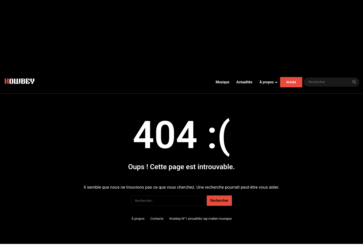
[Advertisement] (181, 35)
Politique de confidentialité (233, 247)
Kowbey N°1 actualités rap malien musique (200, 218)
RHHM (291, 82)
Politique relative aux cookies (132, 247)
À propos (266, 82)
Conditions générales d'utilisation (183, 247)
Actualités (244, 82)
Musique (222, 82)
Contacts (157, 218)
